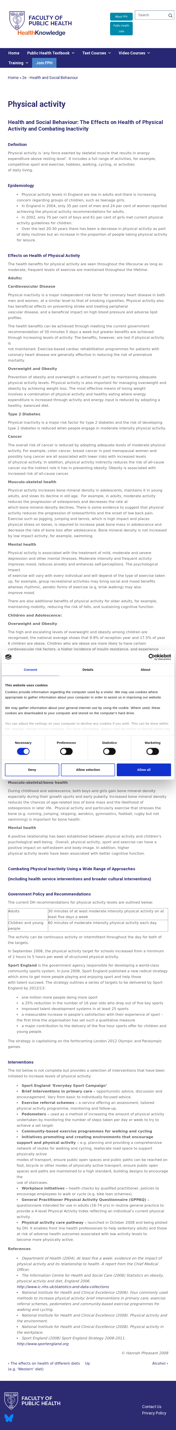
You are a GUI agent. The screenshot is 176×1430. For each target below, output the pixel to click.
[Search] (170, 15)
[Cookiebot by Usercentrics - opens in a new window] (151, 657)
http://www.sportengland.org (42, 1344)
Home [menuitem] (13, 53)
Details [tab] (88, 669)
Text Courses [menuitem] (94, 53)
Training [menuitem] (16, 63)
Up (87, 1363)
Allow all (144, 770)
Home (13, 77)
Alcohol (160, 1363)
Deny (32, 770)
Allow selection (88, 770)
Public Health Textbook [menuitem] (48, 53)
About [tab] (145, 669)
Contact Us (151, 1406)
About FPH (121, 16)
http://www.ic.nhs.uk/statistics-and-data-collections (63, 1287)
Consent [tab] (30, 669)
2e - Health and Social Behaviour (50, 77)
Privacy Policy (154, 1413)
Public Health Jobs (121, 28)
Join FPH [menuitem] (44, 63)
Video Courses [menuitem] (132, 53)
